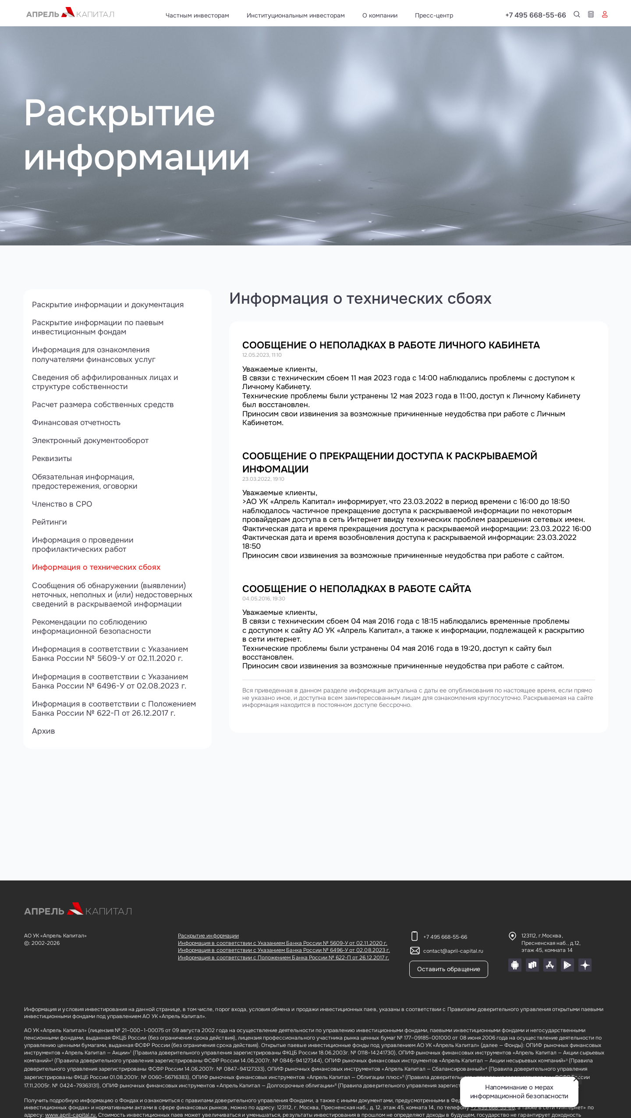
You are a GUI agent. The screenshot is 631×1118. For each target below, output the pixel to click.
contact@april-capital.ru (453, 951)
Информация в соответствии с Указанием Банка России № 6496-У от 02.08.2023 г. (111, 686)
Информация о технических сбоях (98, 570)
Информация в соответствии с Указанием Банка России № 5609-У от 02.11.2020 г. (111, 658)
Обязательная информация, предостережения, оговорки (86, 483)
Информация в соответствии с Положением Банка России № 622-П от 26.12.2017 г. (116, 714)
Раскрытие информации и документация (109, 304)
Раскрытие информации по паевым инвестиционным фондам (99, 327)
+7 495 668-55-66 (577, 15)
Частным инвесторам (197, 15)
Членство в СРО (62, 506)
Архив (43, 737)
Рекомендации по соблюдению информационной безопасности (93, 630)
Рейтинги (49, 524)
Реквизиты (52, 460)
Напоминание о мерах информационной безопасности (519, 1091)
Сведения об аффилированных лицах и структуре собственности (106, 383)
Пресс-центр (434, 15)
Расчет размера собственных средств (104, 406)
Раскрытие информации (208, 935)
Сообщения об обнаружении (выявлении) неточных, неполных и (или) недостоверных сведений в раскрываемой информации (114, 598)
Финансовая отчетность (77, 424)
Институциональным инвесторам (296, 15)
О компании (379, 15)
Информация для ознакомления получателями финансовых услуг (95, 355)
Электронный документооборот (92, 442)
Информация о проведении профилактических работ (84, 547)
